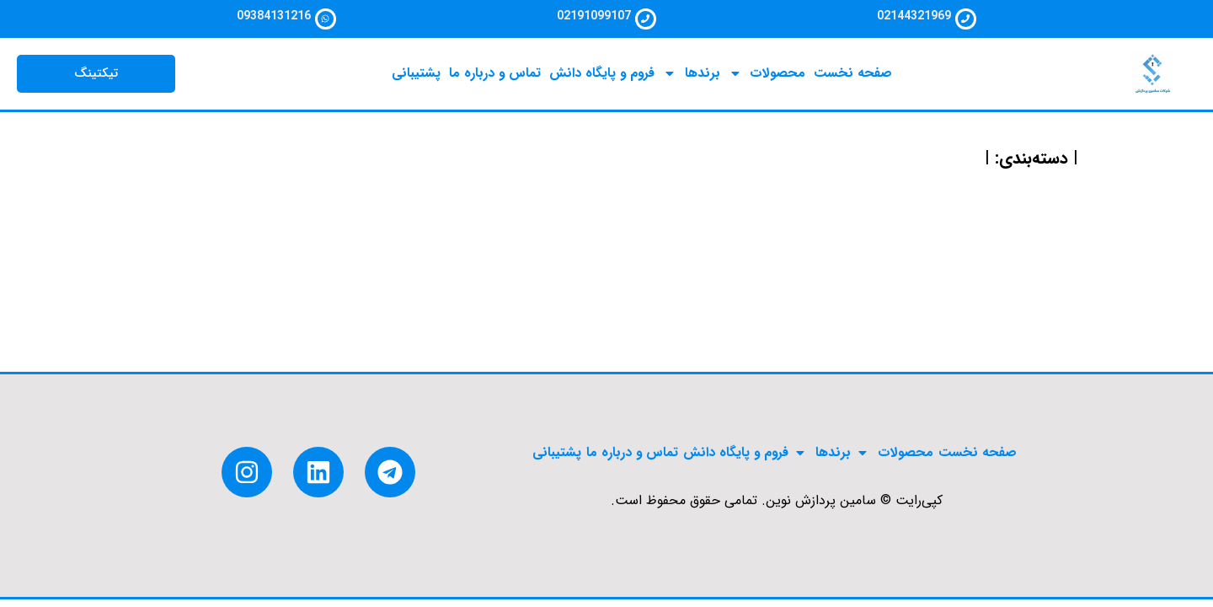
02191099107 (591, 16)
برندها (693, 80)
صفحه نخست (855, 79)
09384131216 (271, 16)
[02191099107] (646, 21)
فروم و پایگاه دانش (602, 79)
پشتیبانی (414, 79)
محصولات (769, 80)
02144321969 (911, 16)
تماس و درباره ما (493, 79)
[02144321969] (966, 21)
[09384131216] (326, 21)
